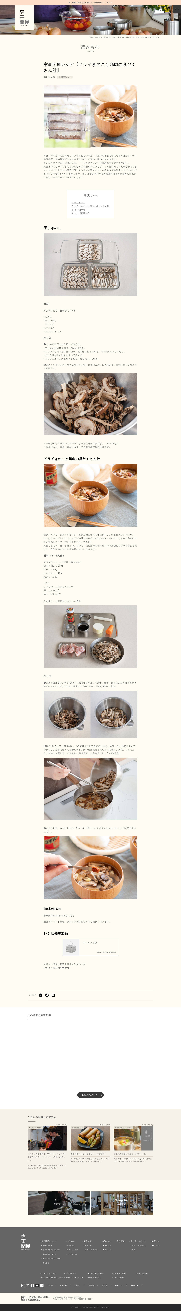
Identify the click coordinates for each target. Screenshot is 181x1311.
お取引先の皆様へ (96, 1273)
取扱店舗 (121, 1241)
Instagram (78, 210)
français (134, 1285)
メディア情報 (73, 1254)
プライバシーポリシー (74, 1277)
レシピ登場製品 (81, 213)
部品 (133, 1250)
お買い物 (156, 1241)
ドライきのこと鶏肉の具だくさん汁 (90, 206)
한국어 (78, 1285)
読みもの (107, 1241)
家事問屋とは (47, 1245)
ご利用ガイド (70, 1273)
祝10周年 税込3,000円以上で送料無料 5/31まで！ (90, 2)
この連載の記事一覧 (89, 1095)
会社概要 (46, 1263)
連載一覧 (108, 1245)
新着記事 (108, 1250)
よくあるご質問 (119, 1273)
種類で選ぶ (89, 1245)
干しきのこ (78, 202)
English (63, 1285)
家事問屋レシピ (65, 77)
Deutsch (119, 1285)
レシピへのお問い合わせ (56, 968)
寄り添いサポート (138, 1241)
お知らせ (71, 1241)
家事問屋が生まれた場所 (51, 1250)
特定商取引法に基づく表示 (52, 1277)
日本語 (50, 1285)
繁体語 (105, 1285)
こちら (71, 916)
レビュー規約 (94, 1277)
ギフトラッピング (48, 1273)
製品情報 (88, 1241)
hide (94, 195)
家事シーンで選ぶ (91, 1250)
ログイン (156, 1245)
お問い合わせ (142, 1273)
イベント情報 (73, 1250)
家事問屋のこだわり (50, 1254)
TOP (91, 37)
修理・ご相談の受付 (139, 1245)
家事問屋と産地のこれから (52, 1258)
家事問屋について (49, 1241)
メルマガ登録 (118, 1277)
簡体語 (91, 1285)
